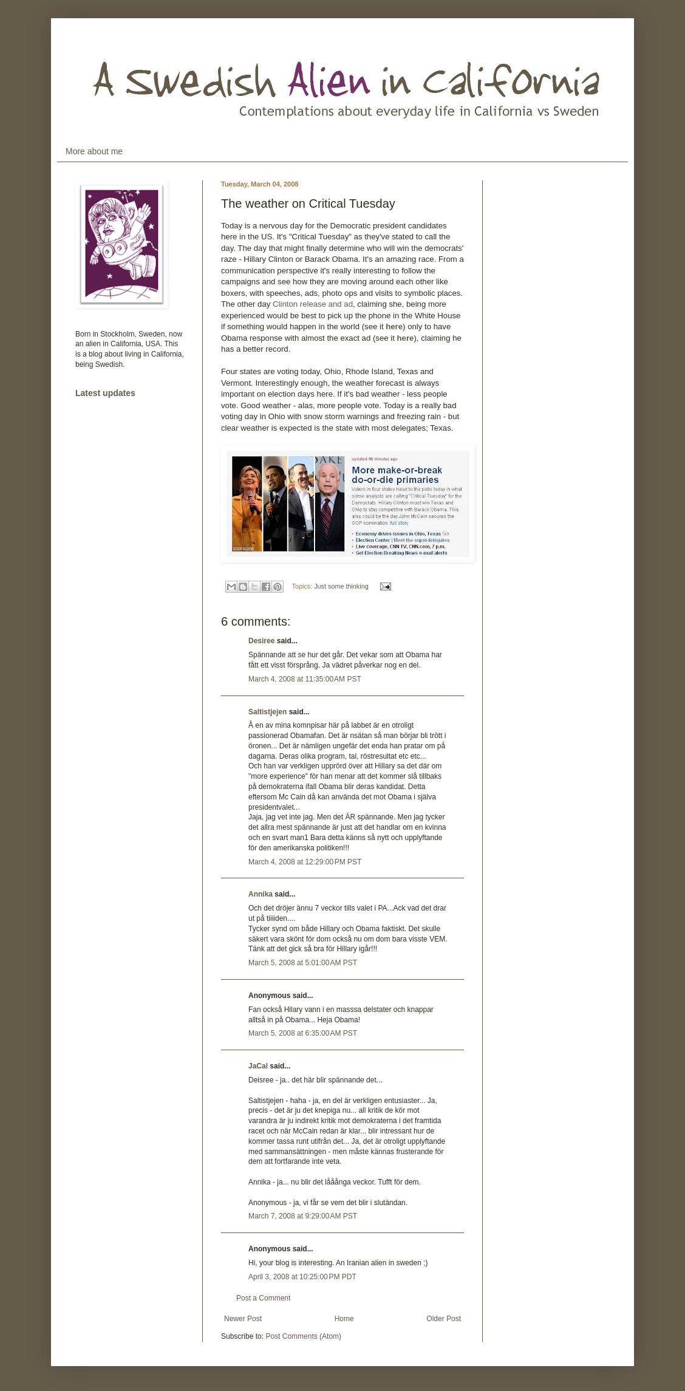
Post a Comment (263, 1298)
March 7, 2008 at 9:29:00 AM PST (302, 1216)
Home (344, 1318)
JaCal (258, 1066)
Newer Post (243, 1318)
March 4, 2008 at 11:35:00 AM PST (304, 679)
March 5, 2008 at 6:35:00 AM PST (302, 1033)
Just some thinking (341, 586)
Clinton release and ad (313, 304)
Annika (260, 894)
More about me (94, 151)
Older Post (443, 1318)
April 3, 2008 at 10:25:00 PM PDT (302, 1277)
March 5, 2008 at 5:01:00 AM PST (302, 963)
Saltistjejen (267, 712)
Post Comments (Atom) (303, 1336)
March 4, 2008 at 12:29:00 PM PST (304, 862)
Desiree (261, 641)
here (394, 326)
